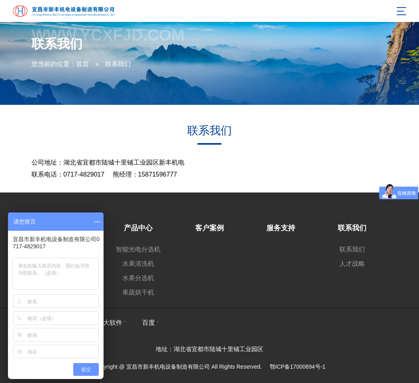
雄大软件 (109, 322)
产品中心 (138, 228)
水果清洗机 (138, 263)
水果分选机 (138, 278)
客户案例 (209, 228)
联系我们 (118, 64)
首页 (82, 64)
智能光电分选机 (138, 249)
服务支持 (280, 228)
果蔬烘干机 (138, 292)
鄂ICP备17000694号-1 (297, 366)
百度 (148, 322)
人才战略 (352, 263)
